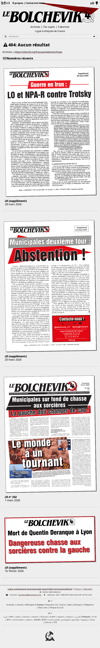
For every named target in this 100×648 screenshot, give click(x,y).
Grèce (62, 604)
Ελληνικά (44, 617)
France (40, 604)
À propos (17, 3)
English (52, 616)
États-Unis (43, 607)
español (60, 617)
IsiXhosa (48, 622)
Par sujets (49, 26)
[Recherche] (94, 36)
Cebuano (26, 617)
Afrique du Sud (56, 607)
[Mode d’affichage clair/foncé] (97, 3)
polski (57, 620)
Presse (77, 589)
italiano (29, 620)
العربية (5, 617)
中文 (55, 622)
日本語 (37, 619)
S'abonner (63, 26)
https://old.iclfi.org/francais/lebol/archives (38, 52)
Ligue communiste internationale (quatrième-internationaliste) (40, 589)
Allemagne (30, 604)
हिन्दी (8, 620)
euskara (69, 617)
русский (75, 620)
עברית (94, 617)
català (17, 617)
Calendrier (87, 589)
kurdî (50, 620)
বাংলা (11, 617)
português (65, 620)
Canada (19, 604)
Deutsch (35, 617)
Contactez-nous (35, 3)
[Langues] (92, 3)
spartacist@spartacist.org (29, 594)
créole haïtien (18, 620)
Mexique (78, 604)
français (86, 617)
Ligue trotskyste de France (50, 31)
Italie (69, 604)
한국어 (44, 619)
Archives (35, 26)
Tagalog (84, 620)
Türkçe (92, 620)
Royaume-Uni (51, 604)
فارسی (77, 617)
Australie (10, 604)
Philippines (89, 604)
